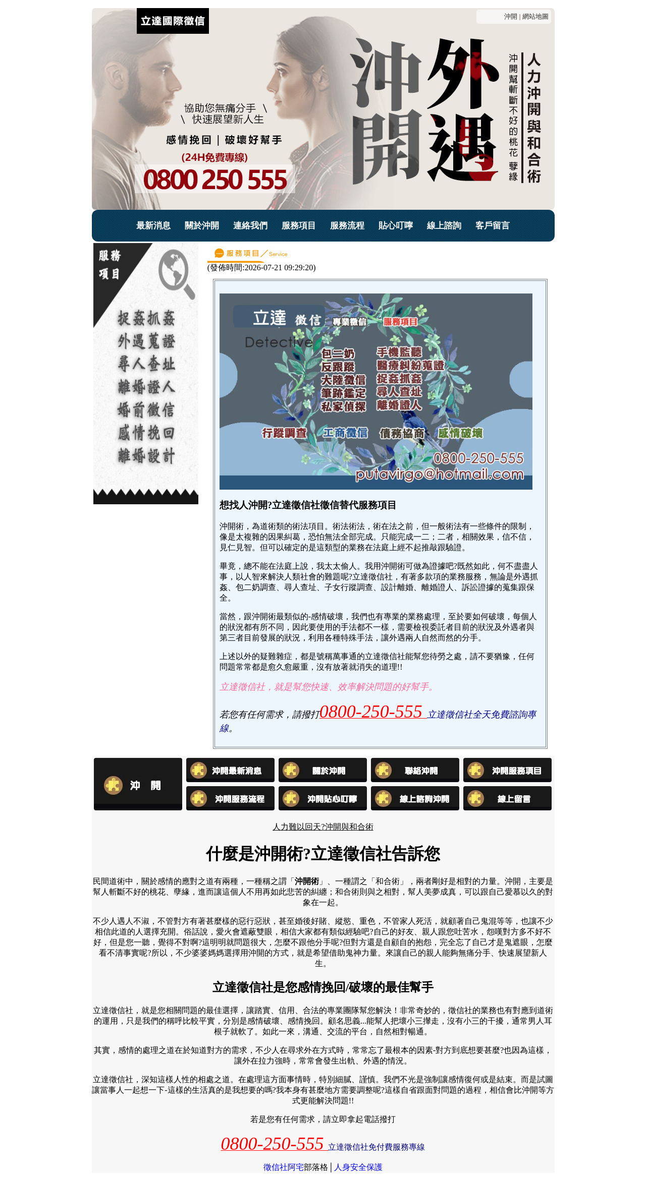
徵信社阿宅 (283, 1167)
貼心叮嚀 (396, 225)
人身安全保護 (358, 1167)
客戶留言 (492, 225)
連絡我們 (250, 225)
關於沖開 (202, 225)
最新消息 (153, 225)
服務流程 (347, 225)
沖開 (510, 16)
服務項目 (299, 225)
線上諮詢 (444, 225)
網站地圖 (535, 16)
